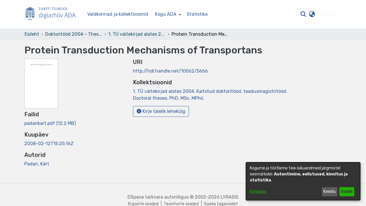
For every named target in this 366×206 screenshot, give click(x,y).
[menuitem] (167, 14)
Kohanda (258, 191)
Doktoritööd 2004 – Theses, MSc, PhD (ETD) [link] (73, 34)
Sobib (347, 191)
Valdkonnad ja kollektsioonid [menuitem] (117, 14)
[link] (50, 123)
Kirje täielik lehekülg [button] (161, 111)
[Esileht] (52, 14)
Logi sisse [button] (328, 14)
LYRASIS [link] (229, 197)
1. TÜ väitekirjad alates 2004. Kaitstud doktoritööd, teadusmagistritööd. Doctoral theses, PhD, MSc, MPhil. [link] (137, 34)
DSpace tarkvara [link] (145, 197)
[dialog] (303, 181)
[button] (303, 14)
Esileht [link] (32, 34)
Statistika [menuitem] (197, 14)
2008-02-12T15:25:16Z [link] (48, 143)
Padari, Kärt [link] (36, 164)
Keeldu (329, 191)
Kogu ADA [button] (165, 14)
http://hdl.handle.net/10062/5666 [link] (170, 71)
